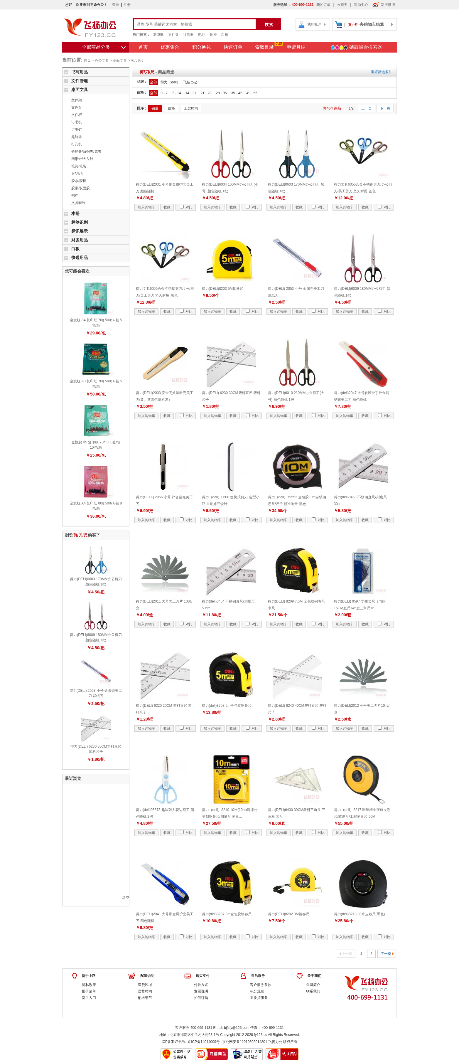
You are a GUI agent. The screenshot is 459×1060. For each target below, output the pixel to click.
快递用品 (79, 257)
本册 (75, 213)
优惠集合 (170, 47)
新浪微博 (383, 5)
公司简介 (313, 985)
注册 (127, 5)
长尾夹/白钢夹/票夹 (86, 151)
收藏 (167, 207)
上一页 (366, 108)
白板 (224, 35)
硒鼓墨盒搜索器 (356, 48)
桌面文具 (120, 60)
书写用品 (79, 72)
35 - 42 (236, 93)
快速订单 (233, 47)
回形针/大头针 (82, 159)
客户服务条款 (260, 985)
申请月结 (296, 47)
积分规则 (257, 991)
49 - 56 (252, 93)
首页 (143, 47)
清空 (125, 898)
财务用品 (79, 240)
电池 (201, 35)
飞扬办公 (190, 82)
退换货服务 (259, 998)
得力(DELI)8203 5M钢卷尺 (222, 289)
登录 (115, 5)
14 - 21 (190, 93)
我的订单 (323, 5)
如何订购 (201, 998)
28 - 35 (221, 93)
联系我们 (313, 991)
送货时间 (145, 991)
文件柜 (76, 115)
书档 (74, 196)
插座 (213, 35)
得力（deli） (170, 82)
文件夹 (173, 35)
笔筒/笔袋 (78, 166)
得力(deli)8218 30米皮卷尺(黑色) (359, 914)
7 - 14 (176, 93)
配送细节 (145, 998)
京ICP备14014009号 (204, 1042)
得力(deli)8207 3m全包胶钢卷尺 (227, 914)
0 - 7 (164, 93)
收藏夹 (342, 5)
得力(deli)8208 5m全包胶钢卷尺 (227, 706)
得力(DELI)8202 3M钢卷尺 (288, 914)
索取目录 (264, 47)
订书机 (76, 122)
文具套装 (78, 203)
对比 (186, 207)
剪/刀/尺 (137, 60)
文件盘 (76, 107)
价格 (171, 108)
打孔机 (76, 144)
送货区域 (145, 985)
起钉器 (76, 137)
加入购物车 (146, 207)
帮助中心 (361, 5)
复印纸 (158, 35)
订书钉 (76, 129)
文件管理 (79, 80)
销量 (154, 108)
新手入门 (89, 998)
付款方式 (201, 985)
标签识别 (79, 222)
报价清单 (89, 991)
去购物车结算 (372, 24)
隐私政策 (89, 985)
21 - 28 (205, 93)
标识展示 (79, 231)
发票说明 (201, 991)
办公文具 (102, 60)
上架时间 (191, 108)
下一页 (385, 108)
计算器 (188, 35)
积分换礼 (201, 47)
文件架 (76, 100)
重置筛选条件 (381, 72)
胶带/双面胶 (80, 188)
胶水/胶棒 (78, 181)
